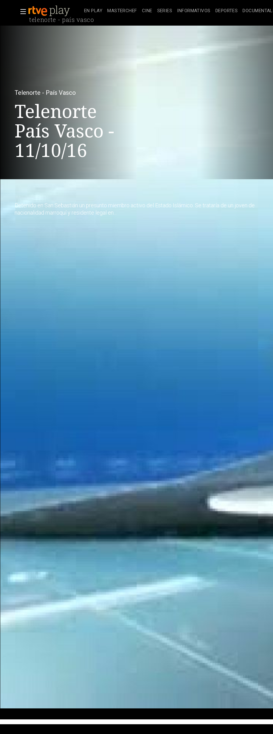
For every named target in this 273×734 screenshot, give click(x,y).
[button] (21, 11)
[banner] (55, 11)
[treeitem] (93, 11)
